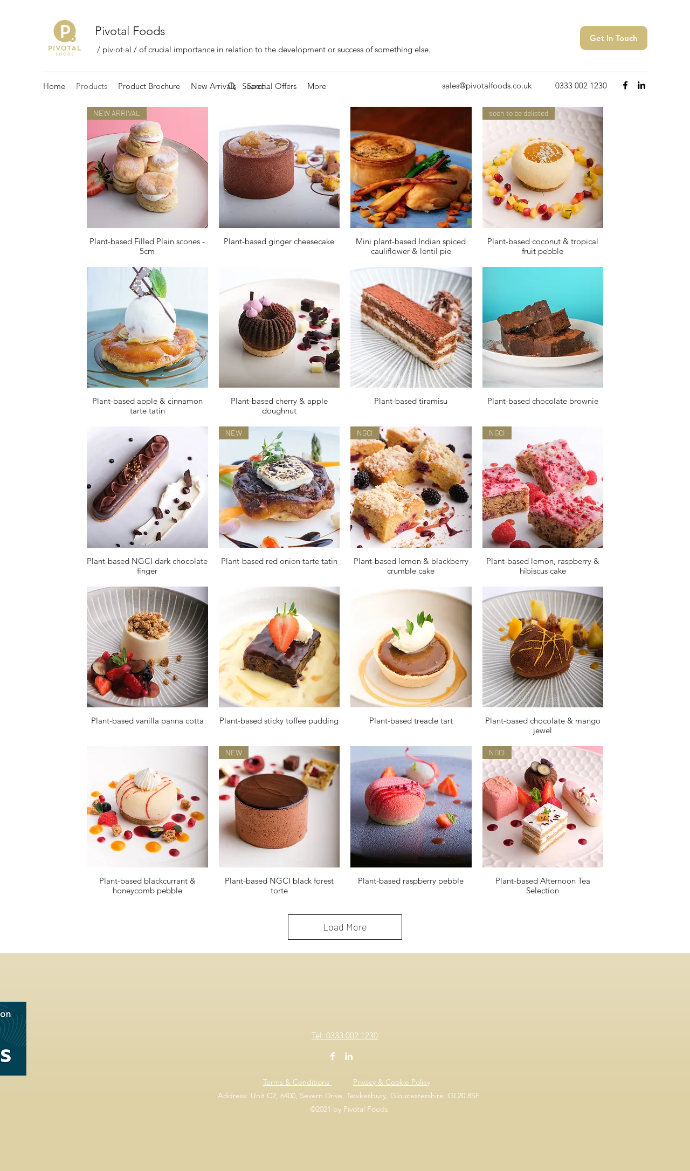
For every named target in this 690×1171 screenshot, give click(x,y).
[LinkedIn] (641, 85)
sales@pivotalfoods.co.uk (487, 85)
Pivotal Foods (130, 31)
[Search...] (288, 86)
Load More (345, 927)
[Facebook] (625, 85)
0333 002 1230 (581, 85)
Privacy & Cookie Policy (391, 1082)
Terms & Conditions (297, 1082)
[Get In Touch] (613, 38)
